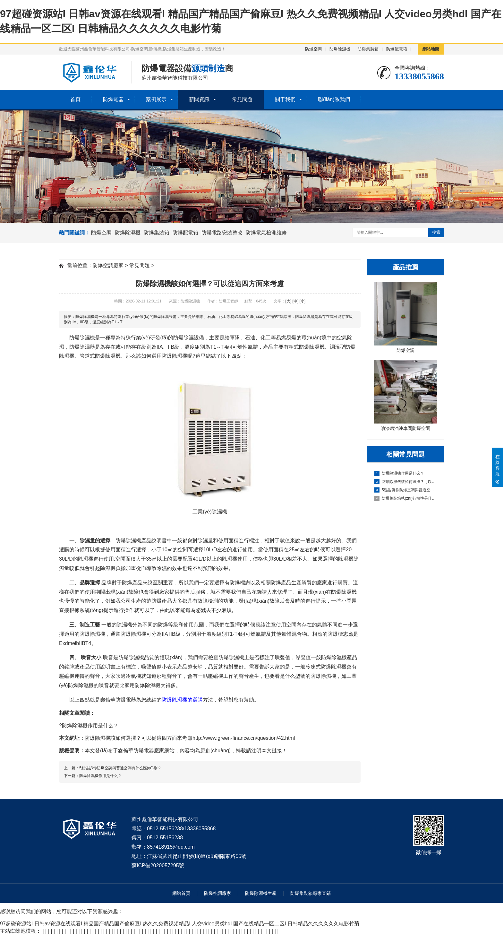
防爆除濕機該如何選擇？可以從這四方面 (405, 481)
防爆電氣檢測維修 (266, 232)
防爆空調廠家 (108, 265)
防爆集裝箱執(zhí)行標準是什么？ (405, 498)
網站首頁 (181, 893)
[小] (302, 301)
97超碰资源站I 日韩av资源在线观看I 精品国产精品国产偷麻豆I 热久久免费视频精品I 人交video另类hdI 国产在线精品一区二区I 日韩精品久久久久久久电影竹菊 (179, 923)
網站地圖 (430, 49)
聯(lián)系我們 (334, 99)
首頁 (75, 99)
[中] (295, 301)
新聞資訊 (199, 99)
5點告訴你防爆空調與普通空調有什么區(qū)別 (405, 490)
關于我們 (285, 99)
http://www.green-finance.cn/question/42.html (243, 738)
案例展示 (156, 99)
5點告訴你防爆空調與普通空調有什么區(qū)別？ (120, 768)
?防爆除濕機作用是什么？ (88, 725)
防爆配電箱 (396, 49)
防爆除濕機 (339, 49)
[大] (288, 301)
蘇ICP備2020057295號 (158, 865)
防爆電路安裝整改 (222, 232)
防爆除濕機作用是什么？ (399, 473)
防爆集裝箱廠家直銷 (310, 893)
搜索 (436, 232)
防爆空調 (313, 49)
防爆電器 (113, 99)
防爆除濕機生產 (261, 893)
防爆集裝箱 (368, 49)
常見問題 (242, 99)
